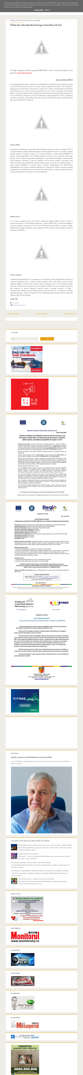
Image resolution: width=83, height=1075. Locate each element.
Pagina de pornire (41, 320)
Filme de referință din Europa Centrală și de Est (39, 25)
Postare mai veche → (66, 320)
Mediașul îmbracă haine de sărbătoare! (31, 830)
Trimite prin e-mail (21, 312)
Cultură (19, 309)
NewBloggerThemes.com (56, 1073)
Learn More (38, 10)
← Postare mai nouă (16, 320)
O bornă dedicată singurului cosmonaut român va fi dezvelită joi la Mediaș (34, 839)
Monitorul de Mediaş (49, 1068)
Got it (47, 10)
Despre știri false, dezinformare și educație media (34, 739)
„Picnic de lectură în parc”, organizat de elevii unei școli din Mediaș (39, 858)
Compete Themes (31, 1073)
